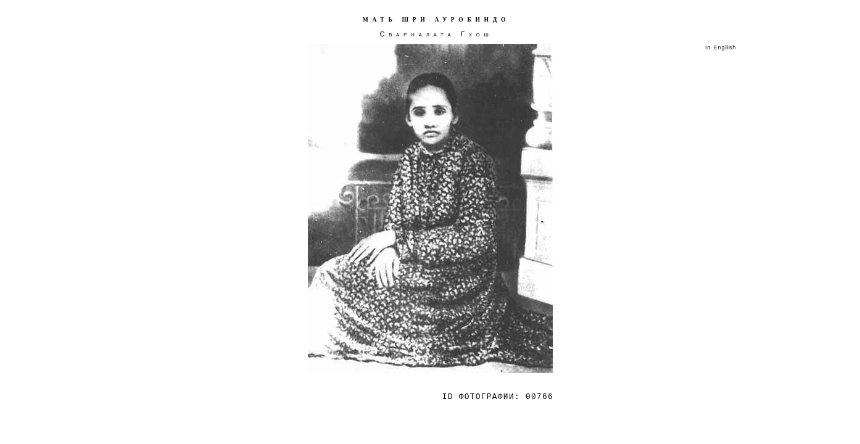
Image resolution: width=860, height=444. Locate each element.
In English (720, 47)
